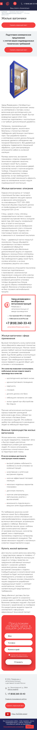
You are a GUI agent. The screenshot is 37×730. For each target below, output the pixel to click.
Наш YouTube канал (19, 714)
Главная (4, 11)
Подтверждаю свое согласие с (19, 655)
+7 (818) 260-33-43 (18, 323)
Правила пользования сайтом (16, 699)
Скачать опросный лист (18, 25)
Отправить (18, 662)
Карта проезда (13, 689)
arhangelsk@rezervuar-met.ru (18, 327)
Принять (29, 727)
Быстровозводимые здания (12, 13)
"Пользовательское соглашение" (13, 727)
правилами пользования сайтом (19, 656)
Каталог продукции (17, 11)
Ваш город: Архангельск (19, 8)
